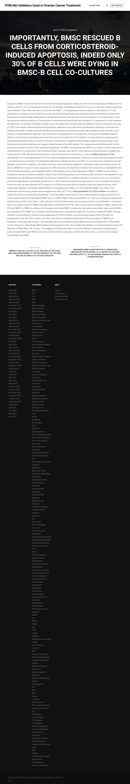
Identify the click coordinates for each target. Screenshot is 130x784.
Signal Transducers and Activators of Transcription (41, 323)
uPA (33, 687)
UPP (33, 690)
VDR (33, 750)
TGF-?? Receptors (39, 525)
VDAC (34, 747)
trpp (33, 627)
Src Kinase (36, 420)
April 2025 (13, 317)
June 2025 (13, 311)
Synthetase (36, 477)
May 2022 (13, 377)
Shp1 (34, 299)
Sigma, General (38, 308)
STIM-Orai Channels (40, 456)
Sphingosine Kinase (40, 399)
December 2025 (15, 305)
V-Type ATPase (38, 717)
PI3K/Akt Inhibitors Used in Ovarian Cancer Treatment (17, 5)
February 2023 (14, 350)
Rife (10, 777)
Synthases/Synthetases (41, 474)
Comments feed (61, 296)
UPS (33, 693)
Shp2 (34, 302)
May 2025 (13, 314)
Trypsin (35, 633)
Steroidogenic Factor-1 (41, 453)
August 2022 (14, 368)
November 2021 (15, 396)
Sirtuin (34, 338)
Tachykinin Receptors (40, 507)
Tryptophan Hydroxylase (41, 639)
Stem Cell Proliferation (41, 438)
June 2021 (13, 411)
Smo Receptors (38, 341)
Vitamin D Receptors (40, 765)
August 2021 (14, 405)
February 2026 (14, 299)
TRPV (34, 630)
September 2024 (15, 338)
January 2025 (14, 326)
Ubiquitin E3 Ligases (40, 654)
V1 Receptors (37, 720)
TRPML (35, 624)
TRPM (34, 621)
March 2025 (13, 320)
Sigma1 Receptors (39, 314)
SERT (34, 290)
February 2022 (14, 387)
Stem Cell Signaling (39, 441)
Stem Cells (36, 444)
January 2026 (14, 302)
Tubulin (35, 642)
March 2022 (13, 384)
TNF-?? (34, 552)
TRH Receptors (38, 594)
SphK (34, 414)
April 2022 (13, 380)
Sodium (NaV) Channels (41, 356)
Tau (33, 519)
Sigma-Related (37, 311)
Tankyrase (36, 516)
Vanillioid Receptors (40, 726)
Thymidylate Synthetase (41, 540)
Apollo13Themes (48, 777)
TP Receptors (37, 561)
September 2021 (15, 402)
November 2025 (15, 308)
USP (33, 711)
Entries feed (60, 293)
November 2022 (15, 359)
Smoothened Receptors (41, 344)
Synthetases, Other (39, 480)
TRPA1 (34, 615)
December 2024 (15, 329)
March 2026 (13, 296)
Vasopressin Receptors (41, 744)
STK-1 (34, 459)
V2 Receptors (37, 723)
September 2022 (15, 365)
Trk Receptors (37, 603)
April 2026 (13, 293)
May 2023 (13, 341)
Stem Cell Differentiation (41, 435)
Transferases (37, 567)
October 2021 (14, 399)
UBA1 (34, 651)
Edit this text (117, 5)
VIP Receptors (37, 762)
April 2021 (13, 417)
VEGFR (34, 753)
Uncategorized (37, 684)
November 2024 (15, 332)
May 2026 (13, 290)
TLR (33, 549)
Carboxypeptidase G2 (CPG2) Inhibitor (89, 191)
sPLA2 (34, 417)
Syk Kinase (36, 468)
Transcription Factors (40, 564)
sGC (33, 296)
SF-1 (33, 293)
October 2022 (14, 362)
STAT (34, 426)
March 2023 (13, 347)
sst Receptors (37, 423)
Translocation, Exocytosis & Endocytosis (37, 585)
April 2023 (13, 344)
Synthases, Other (38, 471)
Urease (34, 696)
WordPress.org (61, 299)
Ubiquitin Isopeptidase (41, 657)
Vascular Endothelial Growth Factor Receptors (40, 732)
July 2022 (12, 371)
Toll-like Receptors (39, 555)
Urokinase (36, 699)
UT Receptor (37, 714)
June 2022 (13, 374)
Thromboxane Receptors (42, 537)
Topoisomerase (38, 558)
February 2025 (14, 323)
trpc (33, 618)
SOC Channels (37, 347)
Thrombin (36, 528)
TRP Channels (37, 606)
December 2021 (15, 393)
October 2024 (14, 335)
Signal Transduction (40, 329)
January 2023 (14, 353)
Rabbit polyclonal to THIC (103, 154)
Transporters (37, 591)
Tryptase (35, 636)
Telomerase (36, 522)
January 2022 (14, 390)
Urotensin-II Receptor (40, 708)
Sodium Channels (39, 359)
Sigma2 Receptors (39, 317)
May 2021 (13, 414)
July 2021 (12, 408)
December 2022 (15, 356)
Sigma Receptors (39, 305)
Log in (57, 290)
